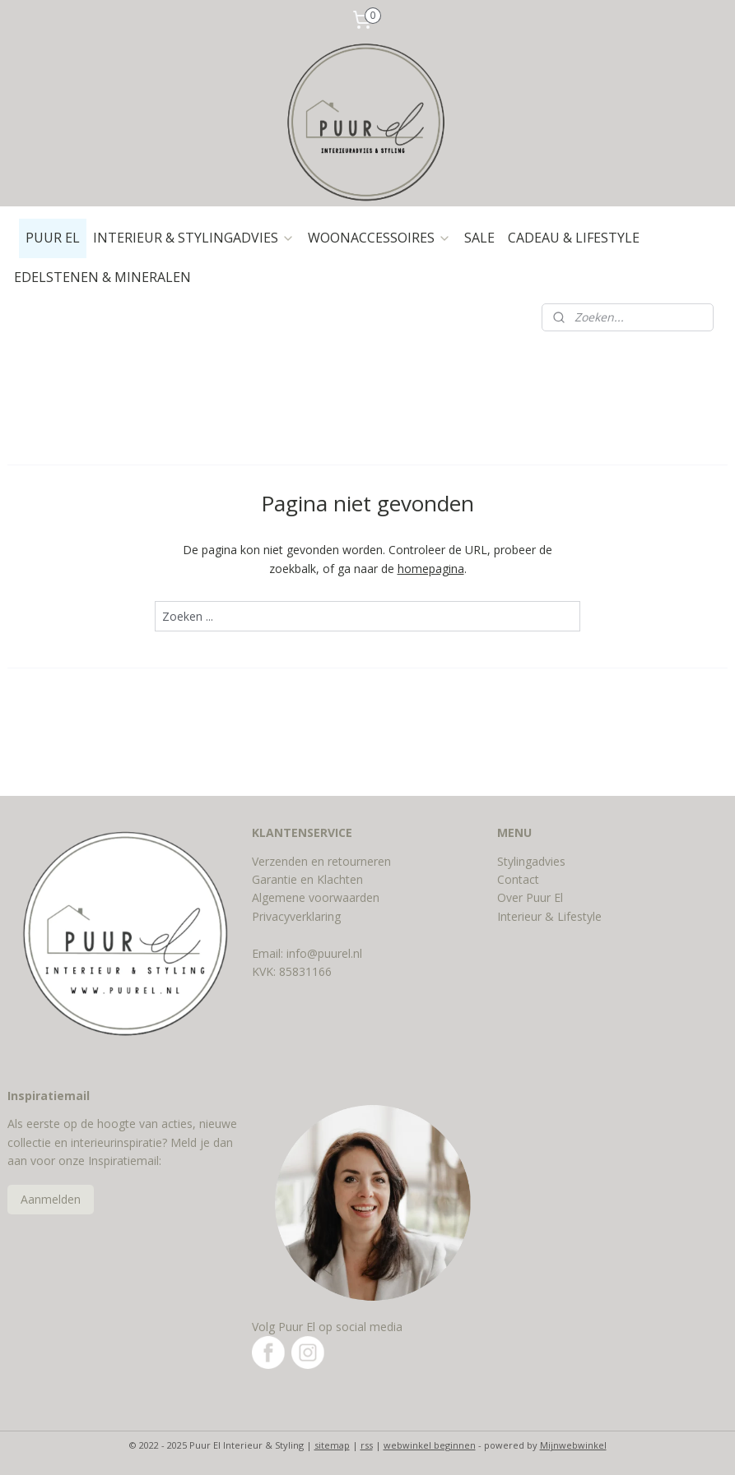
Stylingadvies (531, 861)
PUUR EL (53, 238)
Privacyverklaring (296, 916)
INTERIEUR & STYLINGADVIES (194, 238)
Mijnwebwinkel (573, 1445)
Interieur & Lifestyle (549, 916)
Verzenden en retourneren (321, 861)
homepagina (431, 568)
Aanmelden (51, 1199)
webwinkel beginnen (430, 1445)
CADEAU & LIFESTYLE (574, 238)
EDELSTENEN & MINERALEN (102, 277)
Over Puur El (530, 897)
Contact (518, 879)
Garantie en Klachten (307, 879)
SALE (479, 238)
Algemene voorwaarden (315, 897)
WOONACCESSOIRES (379, 238)
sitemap (332, 1445)
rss (367, 1445)
